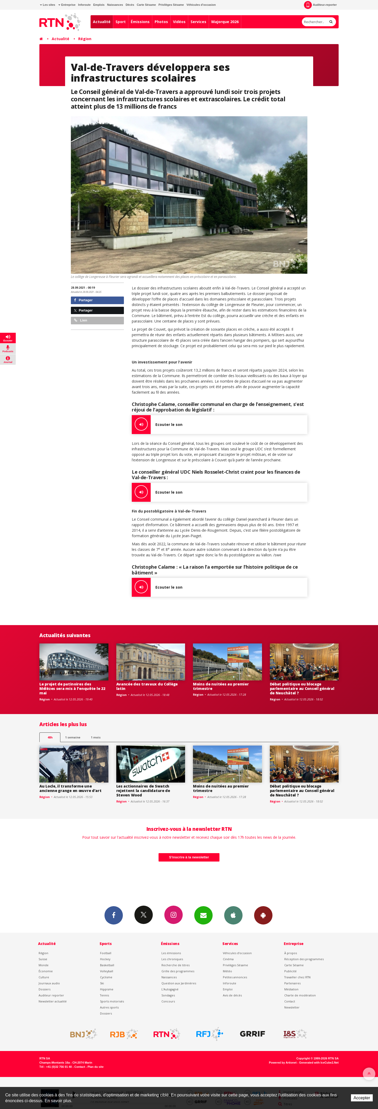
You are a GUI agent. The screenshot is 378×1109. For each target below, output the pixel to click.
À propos (290, 953)
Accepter (362, 1098)
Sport (121, 21)
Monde (44, 965)
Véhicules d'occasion (201, 4)
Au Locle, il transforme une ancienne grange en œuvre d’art (70, 788)
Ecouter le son (157, 424)
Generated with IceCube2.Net (319, 1062)
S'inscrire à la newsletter (189, 857)
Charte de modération (300, 995)
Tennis (104, 995)
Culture (44, 977)
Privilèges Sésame (171, 4)
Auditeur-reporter (320, 5)
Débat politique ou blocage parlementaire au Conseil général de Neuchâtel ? (302, 688)
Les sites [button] (47, 4)
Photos (161, 21)
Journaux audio (49, 983)
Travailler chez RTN (297, 977)
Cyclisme (106, 977)
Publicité (290, 971)
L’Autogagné (169, 989)
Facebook (113, 915)
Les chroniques (172, 959)
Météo (227, 971)
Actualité (102, 21)
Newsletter (292, 1007)
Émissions (140, 21)
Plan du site (95, 1066)
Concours (168, 1001)
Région (84, 38)
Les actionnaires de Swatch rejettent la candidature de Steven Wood (143, 791)
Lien (80, 320)
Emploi (228, 989)
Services (198, 21)
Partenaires (292, 983)
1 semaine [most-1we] (72, 737)
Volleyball (106, 971)
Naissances (115, 4)
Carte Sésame (146, 4)
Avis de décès (232, 995)
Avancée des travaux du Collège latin (147, 686)
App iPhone (233, 915)
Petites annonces (235, 977)
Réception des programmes (304, 959)
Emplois (98, 4)
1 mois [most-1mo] (96, 737)
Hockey (105, 959)
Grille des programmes (177, 971)
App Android (263, 915)
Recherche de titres (175, 965)
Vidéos (179, 21)
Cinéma (228, 959)
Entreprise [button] (66, 4)
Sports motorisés (112, 1001)
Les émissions (171, 953)
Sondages (168, 995)
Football (105, 953)
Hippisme (106, 989)
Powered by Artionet (283, 1062)
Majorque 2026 (225, 21)
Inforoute (84, 4)
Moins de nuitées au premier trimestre (221, 686)
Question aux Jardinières (178, 983)
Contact (289, 1001)
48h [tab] (50, 737)
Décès (130, 4)
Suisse (43, 959)
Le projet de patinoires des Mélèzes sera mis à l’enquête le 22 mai (72, 688)
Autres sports (109, 1007)
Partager (83, 300)
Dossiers (44, 989)
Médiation (291, 989)
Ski (102, 983)
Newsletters (203, 915)
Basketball (107, 965)
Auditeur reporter (51, 995)
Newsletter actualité (53, 1001)
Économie (46, 971)
